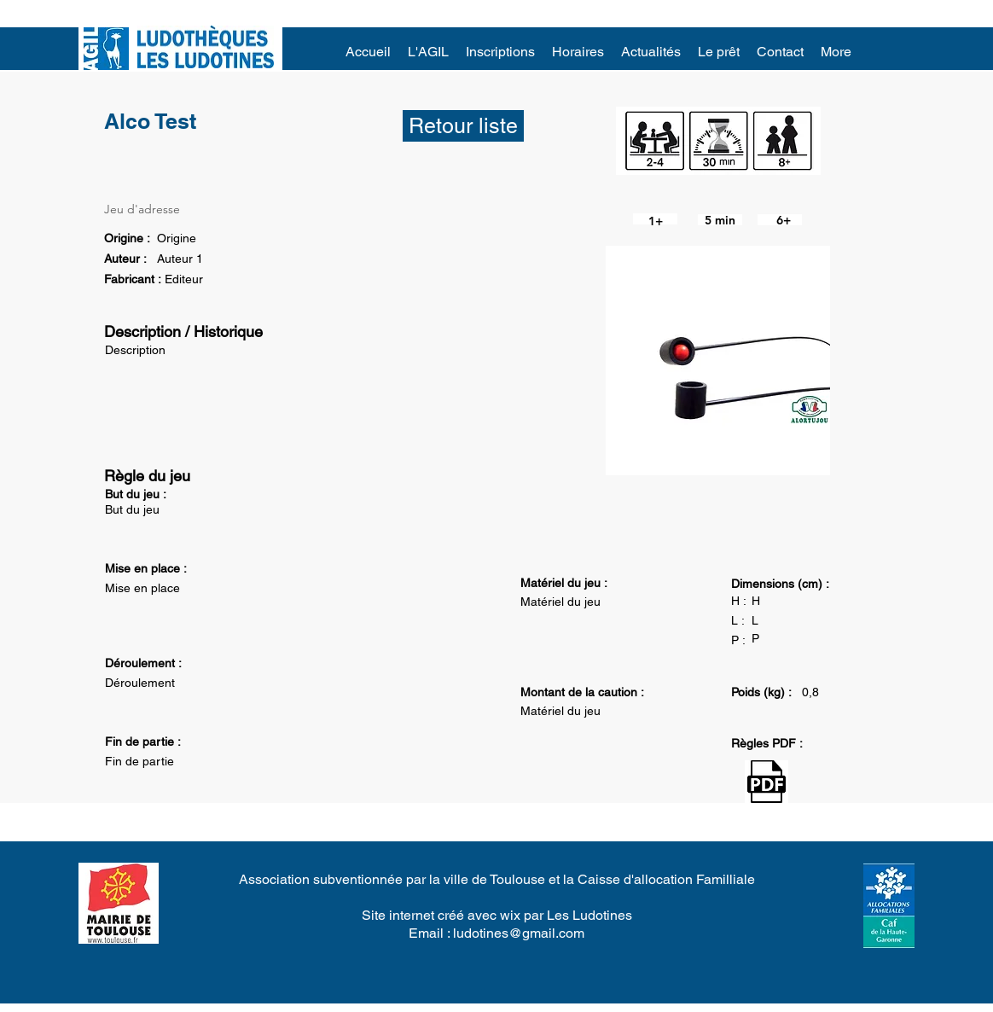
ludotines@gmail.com (518, 933)
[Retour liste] (463, 126)
